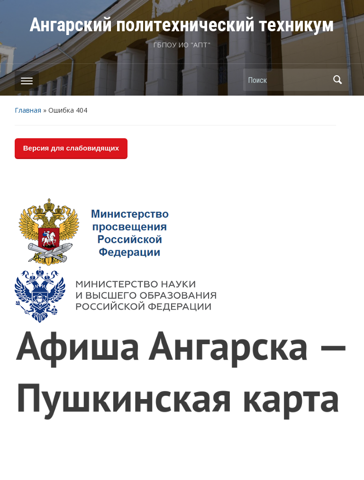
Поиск (337, 79)
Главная (28, 110)
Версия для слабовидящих (71, 148)
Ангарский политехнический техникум (181, 25)
